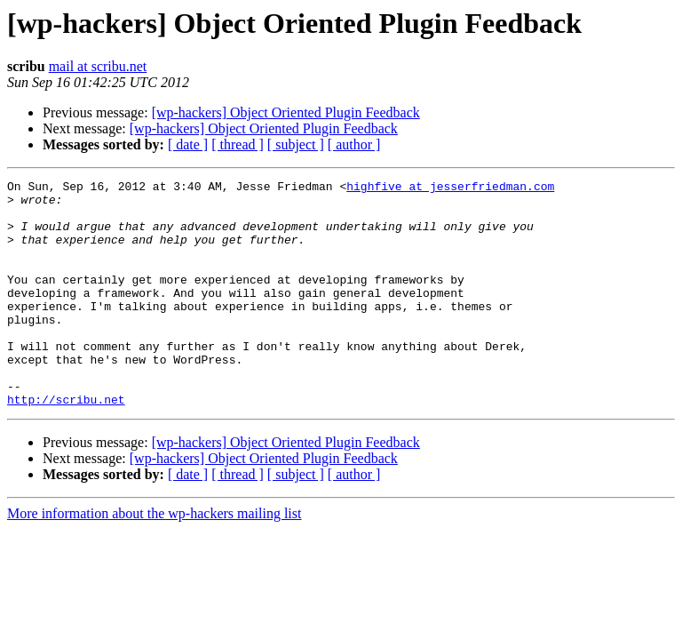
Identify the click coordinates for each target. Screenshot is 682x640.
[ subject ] (295, 144)
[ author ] (354, 144)
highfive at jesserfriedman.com (450, 188)
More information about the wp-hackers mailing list (154, 558)
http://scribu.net (66, 444)
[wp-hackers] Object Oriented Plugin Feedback (286, 112)
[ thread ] (237, 144)
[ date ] (188, 144)
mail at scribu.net (98, 66)
